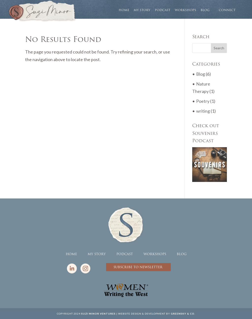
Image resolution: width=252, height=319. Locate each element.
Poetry (202, 101)
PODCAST (162, 10)
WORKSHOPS (185, 10)
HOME (124, 10)
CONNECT (227, 10)
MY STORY (142, 10)
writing (203, 111)
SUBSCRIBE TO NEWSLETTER (138, 267)
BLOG (205, 10)
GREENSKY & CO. (183, 313)
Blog (200, 74)
